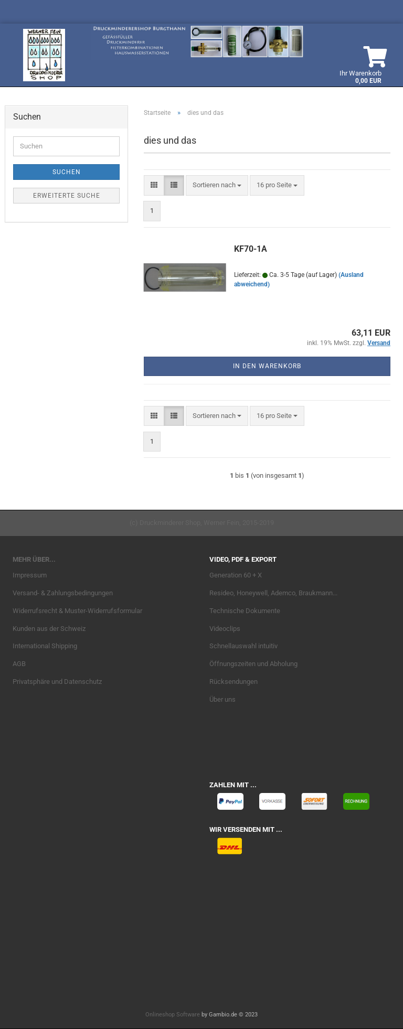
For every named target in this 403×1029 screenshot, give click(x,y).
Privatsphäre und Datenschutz (57, 681)
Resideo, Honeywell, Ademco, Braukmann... (273, 593)
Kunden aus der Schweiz (49, 629)
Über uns (222, 699)
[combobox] (217, 185)
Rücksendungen (233, 681)
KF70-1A (250, 249)
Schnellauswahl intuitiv (243, 646)
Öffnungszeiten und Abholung (253, 664)
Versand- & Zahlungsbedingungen (63, 593)
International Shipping (45, 646)
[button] (154, 185)
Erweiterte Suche (66, 195)
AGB (19, 664)
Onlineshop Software (172, 1014)
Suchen (66, 172)
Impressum (30, 575)
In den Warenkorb (267, 366)
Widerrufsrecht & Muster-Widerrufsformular (77, 611)
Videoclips (224, 629)
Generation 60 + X (235, 575)
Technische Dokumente (244, 611)
